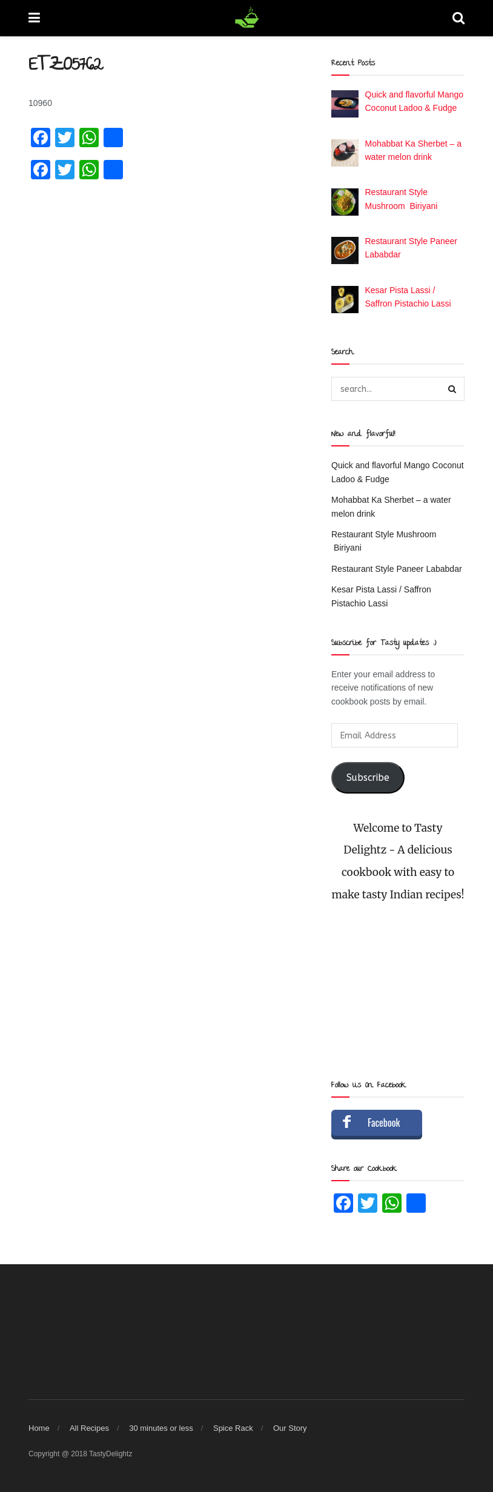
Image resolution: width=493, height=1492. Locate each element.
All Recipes (89, 1428)
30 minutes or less (161, 1428)
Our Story (290, 1428)
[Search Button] (452, 389)
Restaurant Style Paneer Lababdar (396, 569)
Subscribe (367, 777)
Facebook (384, 1122)
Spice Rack (233, 1428)
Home (39, 1428)
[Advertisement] (398, 991)
